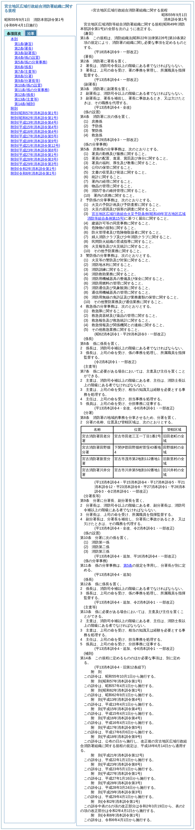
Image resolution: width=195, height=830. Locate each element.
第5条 (128, 565)
